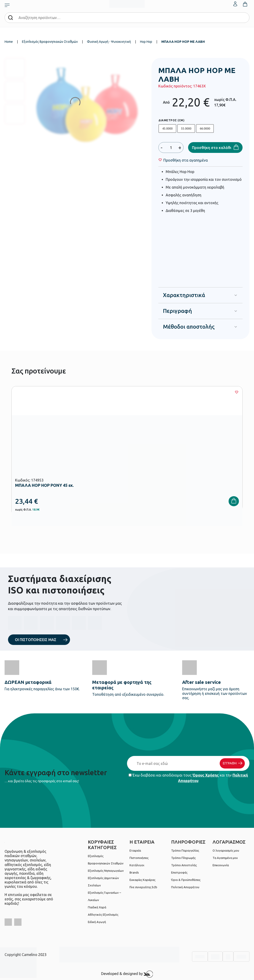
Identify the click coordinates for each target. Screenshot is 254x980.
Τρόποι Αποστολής (184, 865)
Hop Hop (146, 41)
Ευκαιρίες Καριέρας (142, 879)
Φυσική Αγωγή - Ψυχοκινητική (109, 41)
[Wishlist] (185, 160)
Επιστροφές (179, 872)
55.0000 (186, 128)
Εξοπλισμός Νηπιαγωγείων (106, 870)
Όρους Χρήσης (205, 775)
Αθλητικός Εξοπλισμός (103, 914)
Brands (134, 872)
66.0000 (205, 128)
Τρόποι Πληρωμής (183, 857)
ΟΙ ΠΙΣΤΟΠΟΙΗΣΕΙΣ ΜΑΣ (35, 640)
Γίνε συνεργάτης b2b (143, 887)
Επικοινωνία (221, 865)
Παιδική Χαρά (97, 907)
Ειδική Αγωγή (97, 921)
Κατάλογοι (137, 865)
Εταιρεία (135, 850)
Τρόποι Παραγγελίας (185, 850)
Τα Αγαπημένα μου (225, 857)
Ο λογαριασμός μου (226, 850)
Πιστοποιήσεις (139, 857)
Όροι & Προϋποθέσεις (185, 879)
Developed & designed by (127, 974)
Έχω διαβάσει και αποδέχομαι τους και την (188, 778)
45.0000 (167, 128)
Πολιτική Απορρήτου (185, 887)
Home (9, 41)
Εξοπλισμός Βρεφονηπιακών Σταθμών (50, 41)
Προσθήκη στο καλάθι (211, 148)
